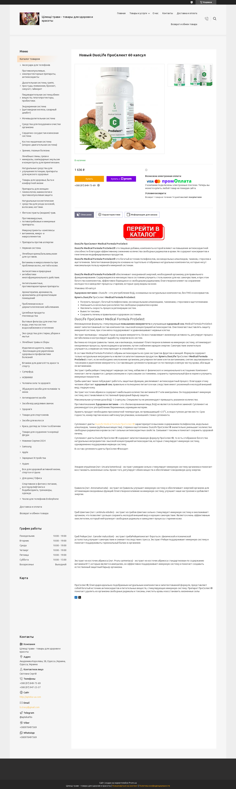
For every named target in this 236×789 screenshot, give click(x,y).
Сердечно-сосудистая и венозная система (40, 134)
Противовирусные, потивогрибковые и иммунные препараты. (38, 221)
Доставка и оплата (187, 13)
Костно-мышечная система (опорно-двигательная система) (39, 143)
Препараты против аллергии (37, 242)
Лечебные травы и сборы (35, 342)
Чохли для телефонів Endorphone (40, 499)
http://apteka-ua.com (30, 697)
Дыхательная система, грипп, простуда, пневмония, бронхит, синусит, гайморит (39, 85)
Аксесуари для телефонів (36, 65)
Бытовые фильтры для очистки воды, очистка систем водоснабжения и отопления (39, 324)
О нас (155, 13)
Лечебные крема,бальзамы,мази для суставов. (39, 255)
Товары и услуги (138, 13)
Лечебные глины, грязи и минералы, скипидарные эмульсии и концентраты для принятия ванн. (41, 159)
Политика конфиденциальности (154, 786)
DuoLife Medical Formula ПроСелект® (115, 424)
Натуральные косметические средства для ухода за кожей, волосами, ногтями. (38, 204)
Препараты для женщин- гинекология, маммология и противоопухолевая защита (37, 192)
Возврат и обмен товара (184, 24)
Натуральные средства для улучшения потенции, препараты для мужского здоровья (40, 171)
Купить (89, 179)
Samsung (26, 446)
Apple (25, 452)
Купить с (121, 178)
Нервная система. (31, 248)
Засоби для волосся (33, 420)
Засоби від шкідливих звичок (38, 403)
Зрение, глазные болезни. (36, 150)
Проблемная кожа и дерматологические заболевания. (40, 305)
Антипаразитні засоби (34, 397)
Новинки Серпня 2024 (33, 440)
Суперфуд (27, 371)
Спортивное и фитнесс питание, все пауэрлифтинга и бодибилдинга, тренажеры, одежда (39, 488)
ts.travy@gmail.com (29, 707)
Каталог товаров (30, 58)
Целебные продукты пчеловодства (33, 314)
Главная (121, 13)
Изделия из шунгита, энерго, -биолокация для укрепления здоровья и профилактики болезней (38, 353)
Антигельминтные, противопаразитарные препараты (40, 285)
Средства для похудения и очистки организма (41, 126)
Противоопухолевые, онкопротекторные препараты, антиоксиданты (39, 73)
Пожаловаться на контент (125, 786)
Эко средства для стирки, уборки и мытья (41, 335)
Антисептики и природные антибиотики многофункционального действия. (41, 274)
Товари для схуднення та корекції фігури (40, 433)
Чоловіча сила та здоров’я (36, 383)
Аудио (25, 463)
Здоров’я (27, 409)
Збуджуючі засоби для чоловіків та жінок (41, 390)
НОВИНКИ (27, 377)
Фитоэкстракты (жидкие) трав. (39, 212)
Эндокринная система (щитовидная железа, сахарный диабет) (39, 109)
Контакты (167, 13)
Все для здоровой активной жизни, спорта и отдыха (41, 471)
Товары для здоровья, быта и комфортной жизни (38, 181)
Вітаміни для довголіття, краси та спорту (40, 364)
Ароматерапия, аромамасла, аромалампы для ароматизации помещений (39, 295)
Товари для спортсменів (35, 415)
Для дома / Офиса (32, 478)
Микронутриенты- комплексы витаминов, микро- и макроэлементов (38, 233)
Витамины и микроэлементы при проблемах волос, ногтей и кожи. (40, 264)
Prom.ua (133, 783)
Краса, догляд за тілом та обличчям (41, 426)
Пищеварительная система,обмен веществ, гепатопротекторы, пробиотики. (40, 97)
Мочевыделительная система (38, 118)
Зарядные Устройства (34, 458)
